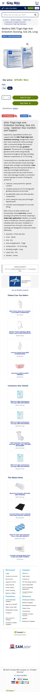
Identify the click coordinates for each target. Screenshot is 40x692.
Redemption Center (12, 610)
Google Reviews (27, 592)
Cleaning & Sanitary (28, 600)
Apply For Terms (11, 582)
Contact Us (25, 579)
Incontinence (26, 611)
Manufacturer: (7, 108)
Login (7, 573)
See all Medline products (20, 290)
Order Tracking (10, 590)
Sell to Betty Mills (27, 585)
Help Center (26, 576)
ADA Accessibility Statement (27, 588)
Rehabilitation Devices (29, 605)
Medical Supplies (27, 602)
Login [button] (37, 8)
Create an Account (11, 576)
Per (3, 84)
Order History (10, 587)
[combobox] (6, 97)
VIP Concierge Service (29, 582)
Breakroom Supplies (28, 621)
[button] (25, 8)
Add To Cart (25, 98)
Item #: (5, 36)
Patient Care (26, 608)
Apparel (24, 618)
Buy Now (25, 103)
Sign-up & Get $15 (11, 604)
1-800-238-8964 (16, 269)
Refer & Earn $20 (11, 607)
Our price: (8, 80)
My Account (9, 579)
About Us (25, 573)
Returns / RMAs (11, 593)
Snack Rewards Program (10, 600)
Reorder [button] (30, 8)
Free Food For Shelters (10, 619)
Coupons (8, 613)
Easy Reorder (10, 585)
